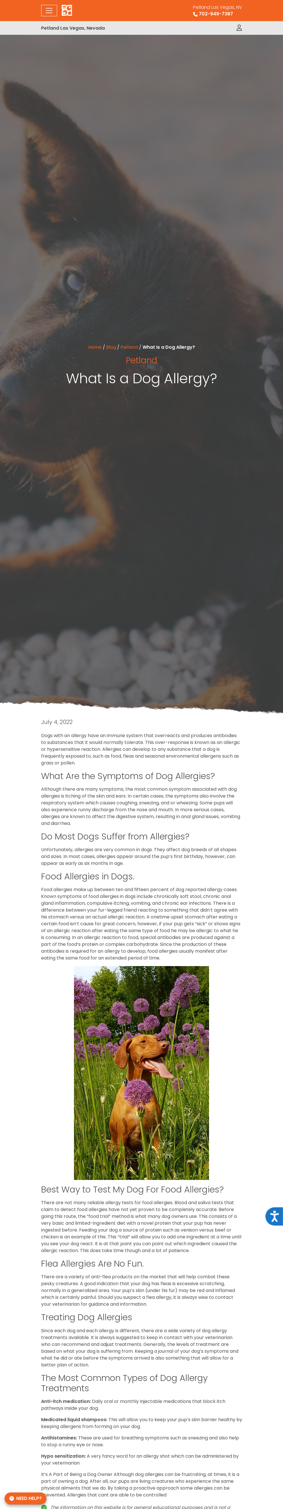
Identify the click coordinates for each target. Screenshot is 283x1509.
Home (95, 347)
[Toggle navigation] (49, 10)
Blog (111, 347)
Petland (129, 347)
